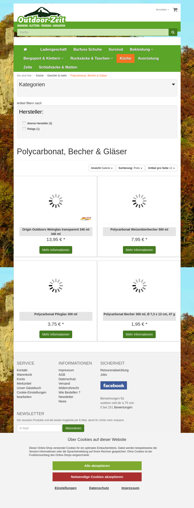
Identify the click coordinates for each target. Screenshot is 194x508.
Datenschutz (67, 379)
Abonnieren (73, 428)
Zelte (28, 67)
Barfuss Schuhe (88, 49)
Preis (130, 168)
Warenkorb (24, 374)
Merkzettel (24, 383)
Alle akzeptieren (97, 466)
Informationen (55, 250)
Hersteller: (31, 112)
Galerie (102, 168)
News (62, 401)
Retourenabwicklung (114, 370)
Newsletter (66, 397)
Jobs (103, 374)
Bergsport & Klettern (44, 58)
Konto (21, 379)
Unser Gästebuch (29, 388)
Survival (116, 49)
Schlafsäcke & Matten (58, 67)
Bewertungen (123, 407)
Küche (125, 58)
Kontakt (22, 370)
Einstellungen (66, 488)
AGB (62, 374)
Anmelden (162, 9)
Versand (64, 383)
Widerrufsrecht (69, 388)
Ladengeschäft (54, 49)
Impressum (66, 370)
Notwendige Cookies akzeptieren (97, 477)
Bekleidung (141, 49)
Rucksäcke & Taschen (91, 58)
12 (161, 168)
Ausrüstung (148, 58)
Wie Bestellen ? (69, 392)
